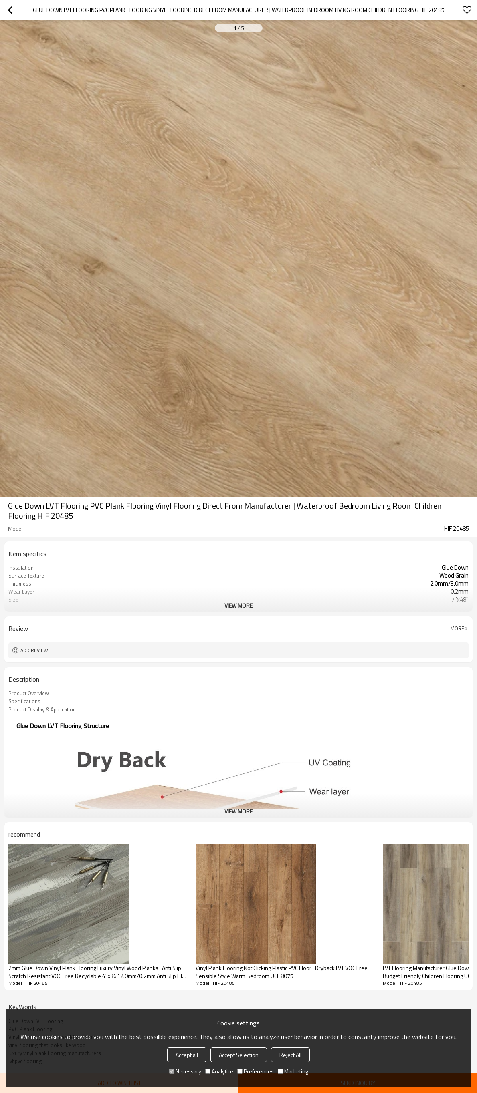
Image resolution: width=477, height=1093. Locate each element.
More (457, 628)
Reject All (290, 1055)
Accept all (187, 1055)
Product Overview (28, 693)
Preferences (255, 1071)
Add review (34, 650)
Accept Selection (239, 1055)
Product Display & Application (42, 709)
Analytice (219, 1071)
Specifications (24, 701)
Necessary (185, 1071)
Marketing (293, 1071)
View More (238, 605)
